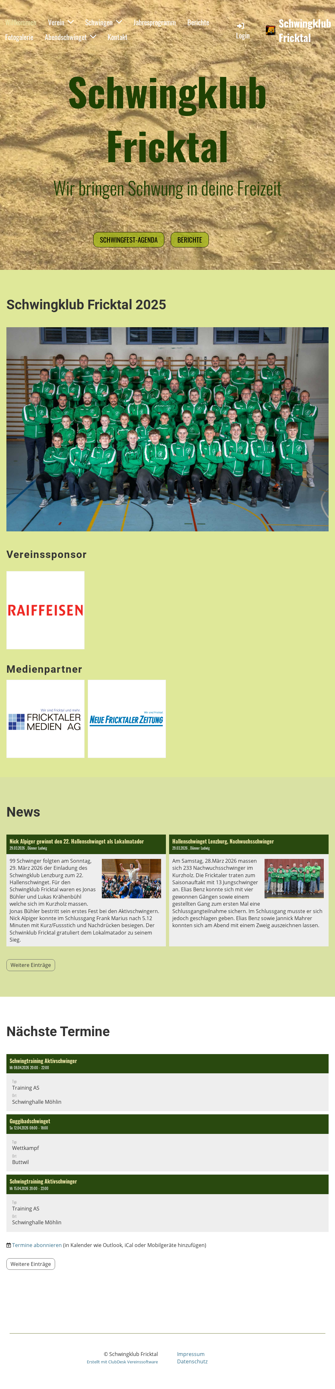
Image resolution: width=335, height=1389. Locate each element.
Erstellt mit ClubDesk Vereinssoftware (122, 1362)
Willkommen (21, 22)
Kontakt (117, 37)
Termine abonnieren (37, 1245)
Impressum (191, 1354)
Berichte (198, 22)
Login (243, 30)
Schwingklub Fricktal (305, 30)
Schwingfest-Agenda (129, 240)
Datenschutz (192, 1361)
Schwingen (103, 22)
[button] (167, 1082)
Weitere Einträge (31, 965)
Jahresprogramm (155, 22)
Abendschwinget (70, 37)
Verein (61, 22)
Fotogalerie (19, 37)
